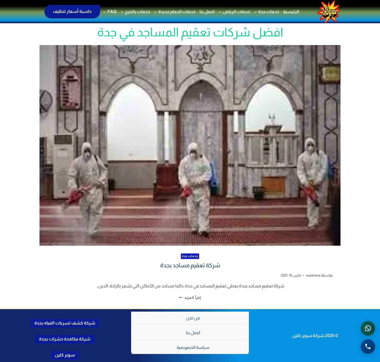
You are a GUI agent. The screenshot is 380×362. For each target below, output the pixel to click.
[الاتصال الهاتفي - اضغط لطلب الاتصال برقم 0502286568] (368, 347)
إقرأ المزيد (190, 297)
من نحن (193, 317)
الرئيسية (291, 11)
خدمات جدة (190, 256)
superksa (313, 275)
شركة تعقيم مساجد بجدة (190, 265)
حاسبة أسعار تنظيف (72, 11)
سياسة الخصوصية (193, 347)
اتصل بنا (207, 11)
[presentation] (190, 145)
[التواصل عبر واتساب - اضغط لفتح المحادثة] (368, 329)
